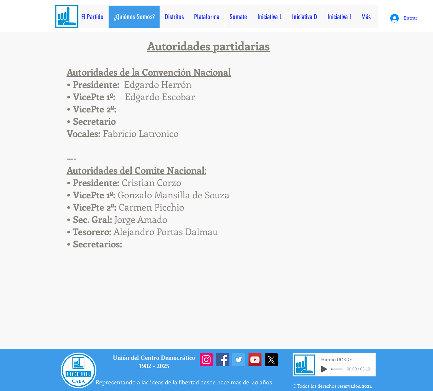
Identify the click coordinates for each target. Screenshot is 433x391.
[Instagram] (206, 359)
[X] (271, 359)
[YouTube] (255, 359)
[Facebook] (222, 359)
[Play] (324, 369)
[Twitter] (238, 359)
